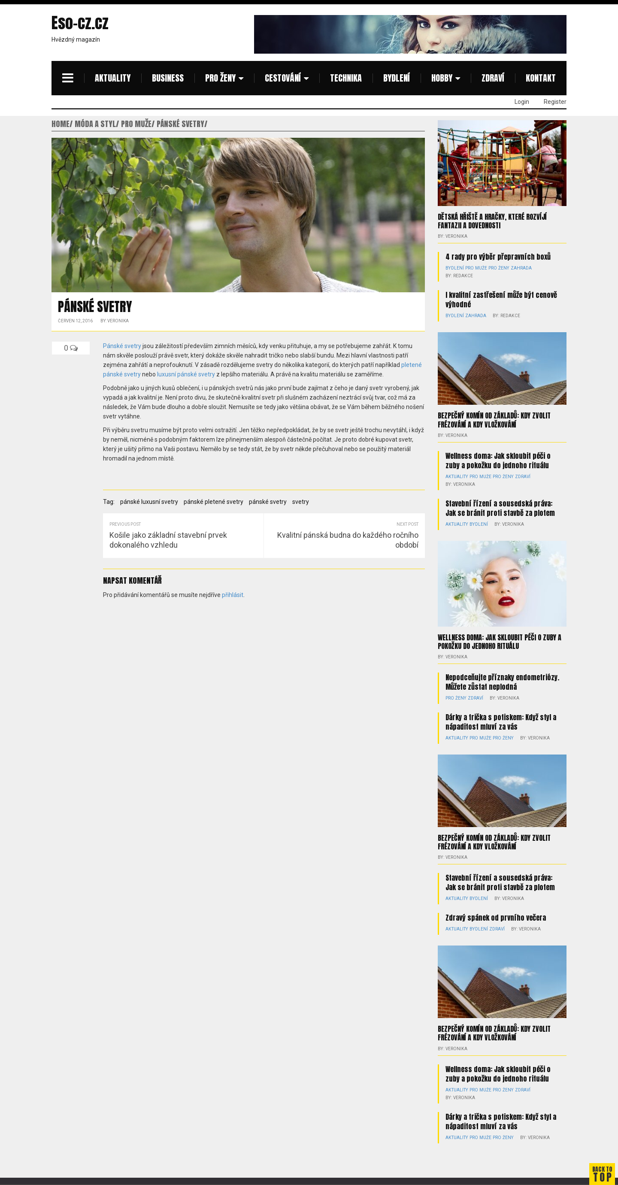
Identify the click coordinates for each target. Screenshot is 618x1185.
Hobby (441, 78)
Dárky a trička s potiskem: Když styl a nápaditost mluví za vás (500, 721)
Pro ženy (220, 78)
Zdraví (493, 78)
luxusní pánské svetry (186, 374)
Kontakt (541, 78)
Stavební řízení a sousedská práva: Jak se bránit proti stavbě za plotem (500, 508)
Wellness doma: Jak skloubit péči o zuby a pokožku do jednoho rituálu (498, 460)
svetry (300, 501)
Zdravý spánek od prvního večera (495, 917)
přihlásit (232, 594)
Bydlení (396, 78)
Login (522, 101)
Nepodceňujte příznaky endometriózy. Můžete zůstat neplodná (502, 681)
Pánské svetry (122, 345)
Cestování (283, 78)
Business (168, 78)
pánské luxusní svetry (149, 501)
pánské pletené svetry (213, 501)
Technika (346, 78)
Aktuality (112, 78)
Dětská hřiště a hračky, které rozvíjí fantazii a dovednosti (492, 221)
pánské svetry (268, 501)
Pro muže (475, 268)
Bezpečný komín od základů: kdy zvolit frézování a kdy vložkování (494, 419)
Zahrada (518, 268)
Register (555, 101)
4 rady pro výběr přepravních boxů (498, 257)
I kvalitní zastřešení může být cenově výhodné (501, 299)
